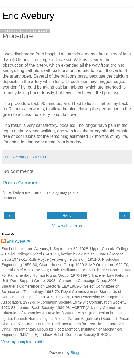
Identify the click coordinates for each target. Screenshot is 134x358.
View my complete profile (22, 342)
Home (67, 216)
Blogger (77, 353)
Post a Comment (21, 183)
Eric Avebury (28, 16)
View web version (67, 226)
